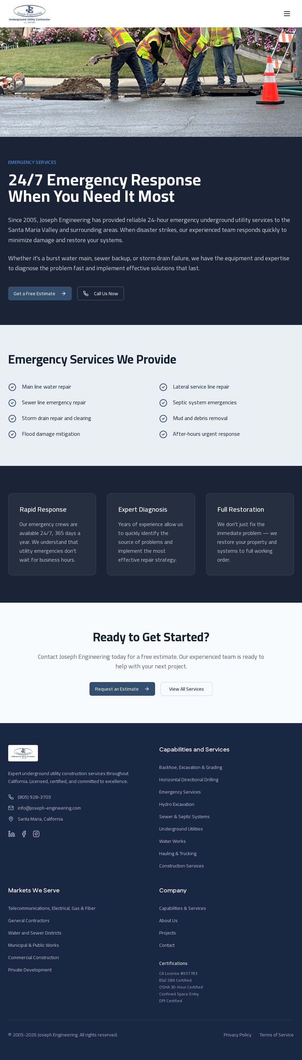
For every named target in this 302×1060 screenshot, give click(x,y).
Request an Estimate (122, 688)
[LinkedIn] (11, 833)
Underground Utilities (181, 828)
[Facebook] (23, 833)
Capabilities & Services (182, 908)
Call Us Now (100, 293)
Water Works (172, 841)
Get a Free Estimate (40, 293)
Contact (167, 945)
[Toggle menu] (287, 14)
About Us (168, 920)
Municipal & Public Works (33, 945)
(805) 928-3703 (29, 797)
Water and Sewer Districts (34, 932)
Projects (167, 932)
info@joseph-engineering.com (44, 807)
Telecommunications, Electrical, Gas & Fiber (52, 908)
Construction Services (181, 865)
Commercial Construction (33, 957)
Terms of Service (277, 1034)
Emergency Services (180, 791)
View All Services (186, 688)
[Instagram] (36, 833)
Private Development (30, 969)
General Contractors (29, 920)
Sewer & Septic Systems (184, 816)
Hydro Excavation (176, 804)
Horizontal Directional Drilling (188, 779)
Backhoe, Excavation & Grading (190, 767)
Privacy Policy (237, 1034)
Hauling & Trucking (177, 853)
